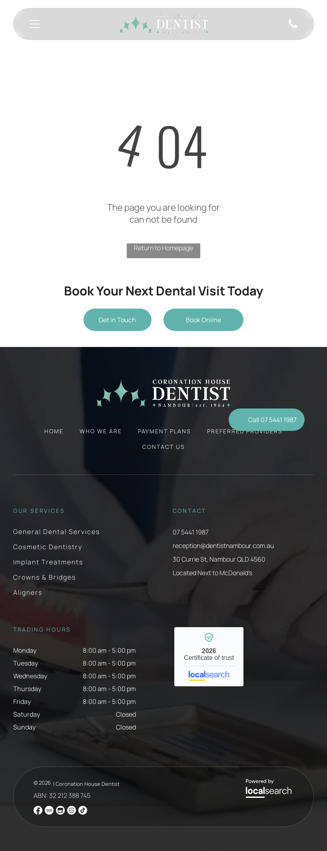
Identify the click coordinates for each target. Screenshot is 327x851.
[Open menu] (35, 24)
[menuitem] (54, 435)
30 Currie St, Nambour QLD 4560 (219, 559)
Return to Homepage (163, 247)
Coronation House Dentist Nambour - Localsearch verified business (208, 656)
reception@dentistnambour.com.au (223, 545)
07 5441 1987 (191, 532)
